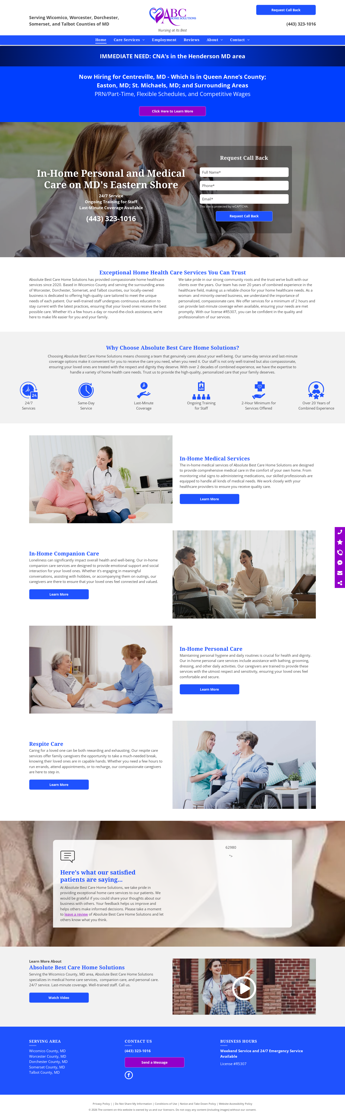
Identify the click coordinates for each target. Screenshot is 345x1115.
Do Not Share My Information (133, 1103)
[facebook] (129, 1075)
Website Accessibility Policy (235, 1103)
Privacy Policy (101, 1103)
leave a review (76, 914)
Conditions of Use (166, 1103)
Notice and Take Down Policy (198, 1103)
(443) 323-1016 (301, 24)
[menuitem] (101, 40)
